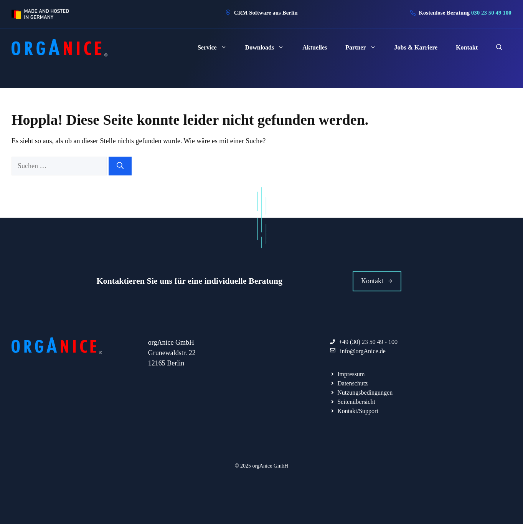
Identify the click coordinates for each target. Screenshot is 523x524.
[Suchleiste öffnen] (499, 47)
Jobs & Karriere (416, 47)
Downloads (269, 47)
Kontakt (467, 47)
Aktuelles (314, 47)
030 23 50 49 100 (491, 13)
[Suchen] (120, 166)
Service (217, 47)
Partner (365, 47)
